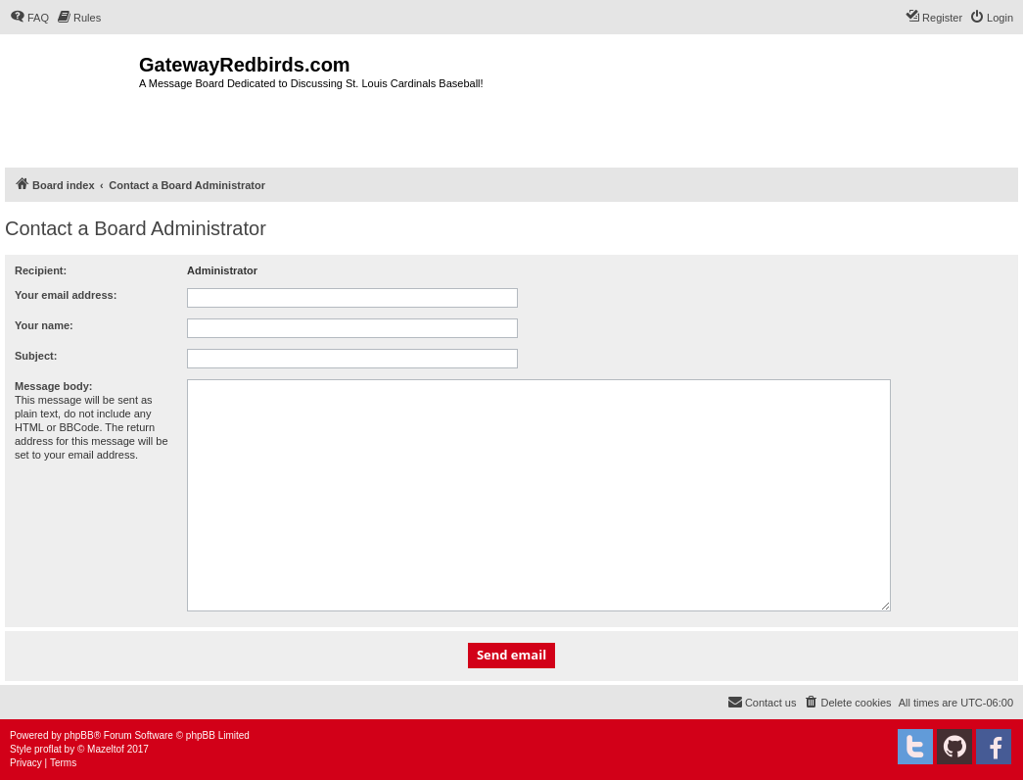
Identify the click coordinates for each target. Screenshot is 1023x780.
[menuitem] (29, 17)
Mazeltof (105, 749)
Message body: (53, 386)
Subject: (36, 356)
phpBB (79, 735)
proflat (48, 749)
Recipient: (41, 270)
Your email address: (65, 295)
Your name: (44, 325)
